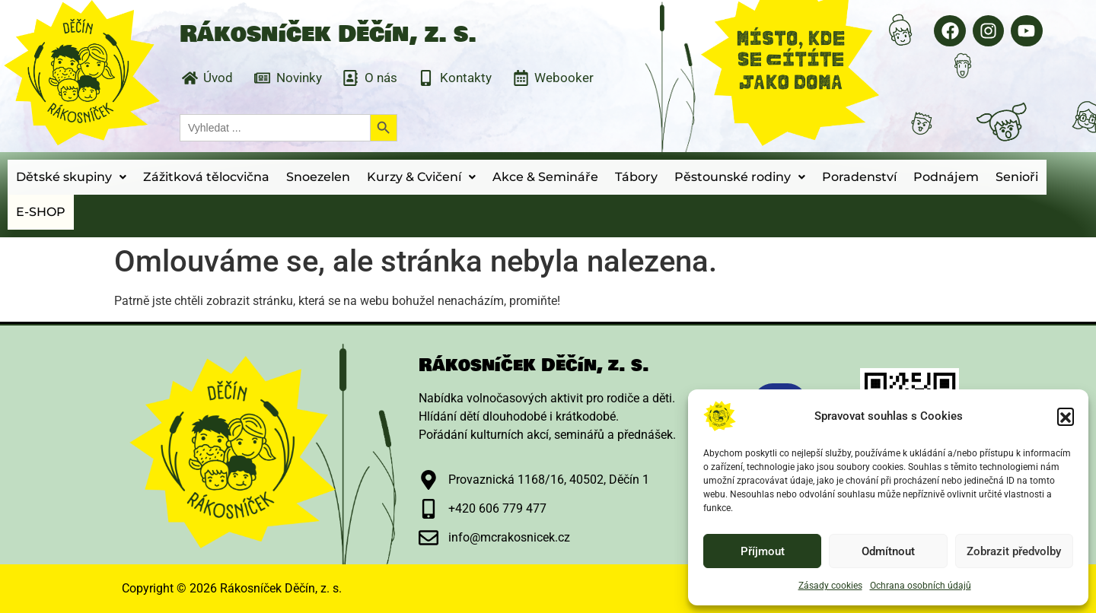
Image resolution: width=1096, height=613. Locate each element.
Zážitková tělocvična (206, 177)
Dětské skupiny (71, 177)
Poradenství (859, 177)
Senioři (1017, 177)
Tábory (636, 177)
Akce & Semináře (545, 177)
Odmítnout (888, 551)
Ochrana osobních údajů (920, 585)
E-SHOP (40, 212)
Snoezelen (318, 177)
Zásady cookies (830, 585)
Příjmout (763, 551)
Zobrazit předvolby (1014, 551)
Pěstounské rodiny (739, 177)
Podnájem (946, 177)
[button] (1065, 416)
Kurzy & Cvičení (421, 177)
